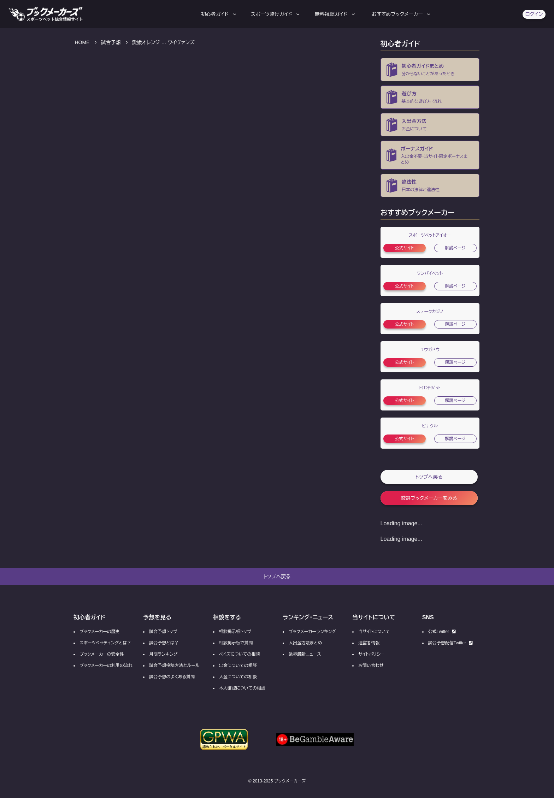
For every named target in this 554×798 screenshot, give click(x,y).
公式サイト (404, 248)
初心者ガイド (219, 14)
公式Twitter (442, 631)
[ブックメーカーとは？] (430, 69)
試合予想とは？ (163, 642)
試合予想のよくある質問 (172, 676)
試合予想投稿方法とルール (174, 665)
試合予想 (111, 42)
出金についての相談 (238, 665)
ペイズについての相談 (239, 654)
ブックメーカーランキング (312, 631)
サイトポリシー (371, 654)
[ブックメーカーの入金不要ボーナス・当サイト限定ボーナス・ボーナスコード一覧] (430, 155)
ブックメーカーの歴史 (99, 631)
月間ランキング (163, 654)
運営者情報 (368, 642)
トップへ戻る (428, 477)
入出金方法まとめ (305, 642)
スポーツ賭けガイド (276, 14)
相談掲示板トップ (235, 631)
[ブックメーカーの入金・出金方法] (430, 124)
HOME (82, 42)
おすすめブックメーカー (401, 14)
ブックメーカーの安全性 (101, 654)
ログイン (534, 14)
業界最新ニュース (305, 654)
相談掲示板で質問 (236, 642)
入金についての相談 (238, 676)
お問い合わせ (370, 665)
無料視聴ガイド (335, 14)
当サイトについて (374, 631)
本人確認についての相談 (242, 688)
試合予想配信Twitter (450, 642)
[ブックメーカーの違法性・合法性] (430, 185)
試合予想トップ (163, 631)
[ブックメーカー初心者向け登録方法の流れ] (430, 97)
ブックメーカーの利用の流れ (105, 665)
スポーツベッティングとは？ (105, 642)
